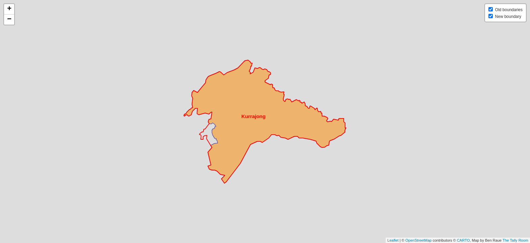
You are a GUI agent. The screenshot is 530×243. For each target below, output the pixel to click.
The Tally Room (515, 240)
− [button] (9, 20)
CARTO (463, 240)
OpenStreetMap (418, 240)
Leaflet (393, 240)
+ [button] (9, 9)
